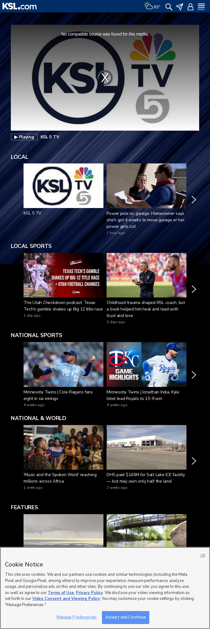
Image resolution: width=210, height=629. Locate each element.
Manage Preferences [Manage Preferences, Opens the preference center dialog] (77, 617)
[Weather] (152, 6)
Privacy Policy (89, 593)
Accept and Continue (125, 617)
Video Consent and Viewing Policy (66, 598)
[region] (105, 588)
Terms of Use (61, 593)
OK (202, 555)
